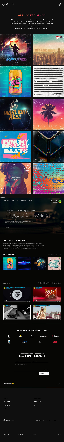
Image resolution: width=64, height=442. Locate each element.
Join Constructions (52, 420)
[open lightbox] (15, 49)
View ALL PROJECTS (10, 420)
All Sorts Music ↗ (39, 408)
